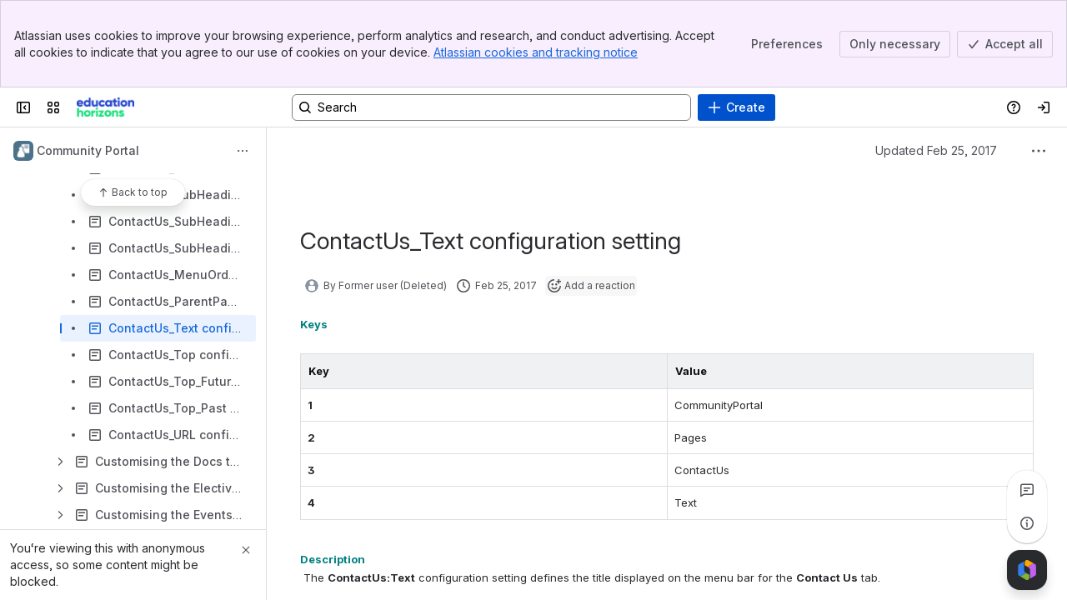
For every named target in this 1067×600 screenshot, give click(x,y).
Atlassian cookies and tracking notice (535, 52)
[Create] (736, 107)
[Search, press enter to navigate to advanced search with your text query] (491, 107)
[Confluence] (105, 107)
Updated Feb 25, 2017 (936, 150)
